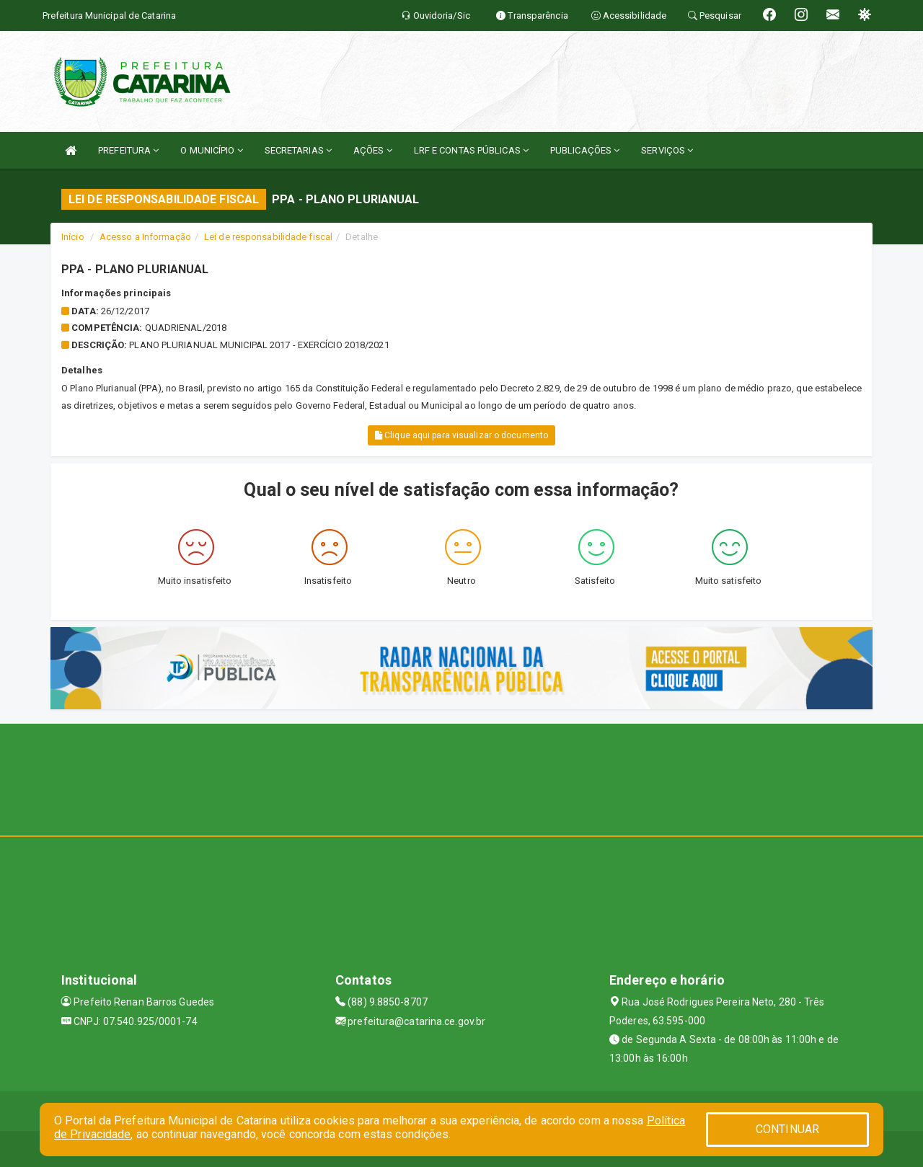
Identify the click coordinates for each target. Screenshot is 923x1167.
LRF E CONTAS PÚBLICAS (471, 150)
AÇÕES (372, 150)
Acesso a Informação (145, 236)
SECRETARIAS (298, 150)
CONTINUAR (787, 1129)
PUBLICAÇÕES (584, 150)
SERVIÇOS (667, 150)
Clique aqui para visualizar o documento (461, 435)
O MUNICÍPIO (211, 150)
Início (72, 236)
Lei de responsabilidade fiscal (268, 236)
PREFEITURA (128, 150)
